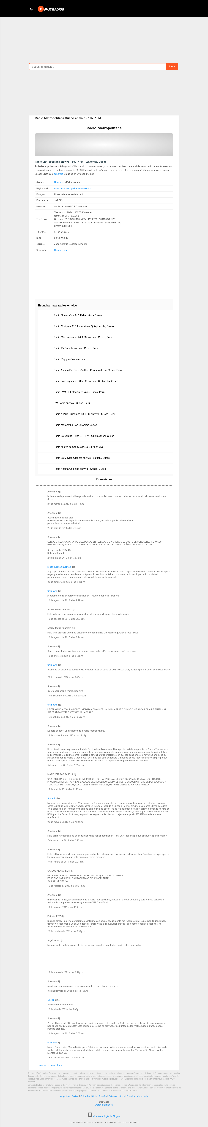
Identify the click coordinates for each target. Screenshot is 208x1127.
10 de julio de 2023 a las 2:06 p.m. (64, 1009)
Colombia (85, 1096)
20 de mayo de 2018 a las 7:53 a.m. (65, 822)
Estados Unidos (117, 1096)
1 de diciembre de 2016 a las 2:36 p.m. (66, 695)
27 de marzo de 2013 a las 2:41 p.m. (65, 503)
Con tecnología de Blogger (104, 1116)
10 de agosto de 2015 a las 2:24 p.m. (66, 637)
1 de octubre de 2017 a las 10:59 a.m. (66, 717)
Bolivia (75, 1096)
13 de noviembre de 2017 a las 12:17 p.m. (68, 735)
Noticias (58, 182)
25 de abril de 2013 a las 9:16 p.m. (64, 528)
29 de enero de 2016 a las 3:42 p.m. (65, 677)
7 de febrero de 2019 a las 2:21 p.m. (65, 861)
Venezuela (142, 1096)
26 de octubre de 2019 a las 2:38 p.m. (66, 931)
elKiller (50, 1000)
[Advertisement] (104, 39)
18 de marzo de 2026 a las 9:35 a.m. (65, 1057)
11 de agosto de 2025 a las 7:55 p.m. (66, 1033)
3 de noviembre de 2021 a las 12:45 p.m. (67, 990)
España (103, 1096)
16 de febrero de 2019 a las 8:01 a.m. (66, 885)
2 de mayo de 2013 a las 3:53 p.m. (64, 557)
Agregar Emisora (104, 1104)
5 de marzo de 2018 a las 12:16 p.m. (65, 765)
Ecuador (131, 1096)
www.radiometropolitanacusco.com (72, 188)
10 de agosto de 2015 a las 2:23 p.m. (66, 618)
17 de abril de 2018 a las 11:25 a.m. (65, 789)
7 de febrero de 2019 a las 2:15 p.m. (65, 840)
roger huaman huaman (59, 566)
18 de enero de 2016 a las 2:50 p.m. (65, 655)
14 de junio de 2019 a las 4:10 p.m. (64, 907)
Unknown (52, 591)
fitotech (51, 798)
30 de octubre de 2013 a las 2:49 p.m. (66, 581)
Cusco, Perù (60, 250)
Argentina (65, 1096)
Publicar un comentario (50, 1065)
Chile (94, 1096)
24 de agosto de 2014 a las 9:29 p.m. (66, 600)
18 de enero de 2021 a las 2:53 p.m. (65, 972)
